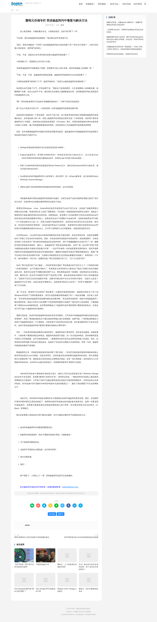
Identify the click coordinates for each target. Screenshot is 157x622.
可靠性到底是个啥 (42, 565)
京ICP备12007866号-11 (68, 615)
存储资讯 (90, 4)
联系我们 (88, 612)
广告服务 (75, 612)
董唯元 (60, 515)
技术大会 (114, 4)
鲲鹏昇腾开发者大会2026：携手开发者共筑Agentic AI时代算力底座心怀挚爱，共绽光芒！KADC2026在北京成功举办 (125, 40)
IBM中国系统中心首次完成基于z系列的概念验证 (31, 538)
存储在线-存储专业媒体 (16, 4)
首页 (81, 4)
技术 (12, 11)
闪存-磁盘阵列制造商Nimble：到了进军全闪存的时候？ (88, 567)
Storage (52, 515)
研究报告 (102, 4)
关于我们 (68, 612)
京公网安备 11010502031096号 (86, 615)
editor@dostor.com (70, 488)
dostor (27, 526)
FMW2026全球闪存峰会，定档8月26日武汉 (122, 55)
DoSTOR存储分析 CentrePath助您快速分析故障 (81, 538)
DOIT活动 (126, 4)
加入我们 (82, 612)
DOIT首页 (138, 4)
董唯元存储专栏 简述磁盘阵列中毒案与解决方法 (56, 21)
